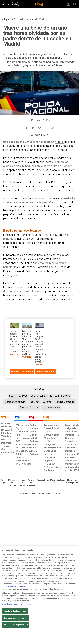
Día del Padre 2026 (60, 396)
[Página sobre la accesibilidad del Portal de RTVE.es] (43, 480)
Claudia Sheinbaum (15, 401)
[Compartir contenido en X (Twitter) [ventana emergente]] (33, 127)
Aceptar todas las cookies (15, 611)
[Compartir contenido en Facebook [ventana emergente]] (26, 127)
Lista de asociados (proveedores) (16, 604)
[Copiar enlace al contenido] (52, 127)
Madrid (59, 141)
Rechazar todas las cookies (16, 618)
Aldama (47, 401)
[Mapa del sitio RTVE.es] (52, 481)
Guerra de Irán (38, 396)
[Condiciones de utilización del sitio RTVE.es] (3, 481)
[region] (39, 587)
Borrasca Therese (29, 407)
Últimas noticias (51, 407)
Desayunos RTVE (18, 396)
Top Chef (34, 401)
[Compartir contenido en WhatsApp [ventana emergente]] (46, 127)
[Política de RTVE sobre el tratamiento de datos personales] (12, 483)
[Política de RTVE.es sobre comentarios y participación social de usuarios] (72, 481)
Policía (30, 259)
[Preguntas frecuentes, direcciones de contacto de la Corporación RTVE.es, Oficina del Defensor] (61, 480)
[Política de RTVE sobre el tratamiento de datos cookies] (21, 483)
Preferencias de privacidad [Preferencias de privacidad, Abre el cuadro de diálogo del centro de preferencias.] (16, 625)
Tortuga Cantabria (64, 401)
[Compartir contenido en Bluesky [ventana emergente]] (39, 127)
